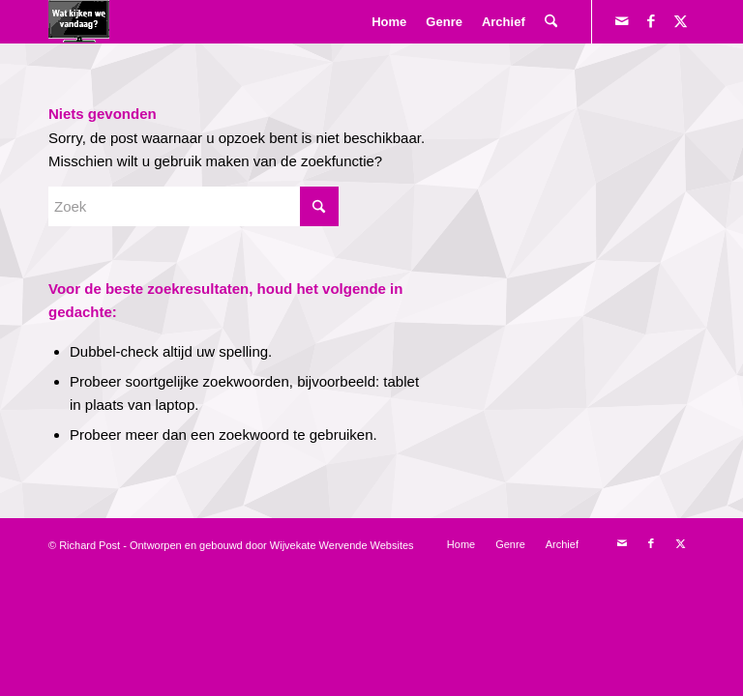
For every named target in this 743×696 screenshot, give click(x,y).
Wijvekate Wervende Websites (342, 545)
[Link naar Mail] (622, 21)
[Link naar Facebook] (651, 21)
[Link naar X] (680, 21)
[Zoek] (551, 22)
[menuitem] (389, 22)
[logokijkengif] (78, 22)
